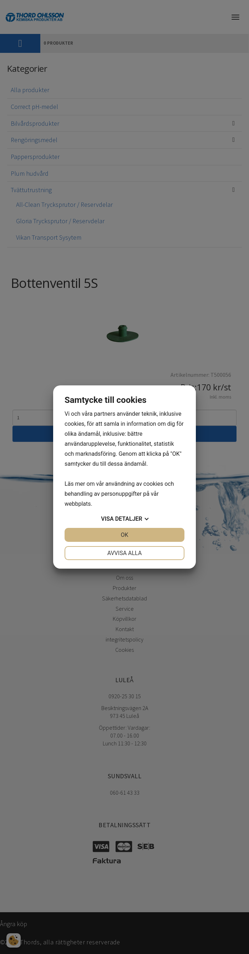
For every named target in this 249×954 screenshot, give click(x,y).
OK (124, 534)
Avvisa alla (124, 553)
